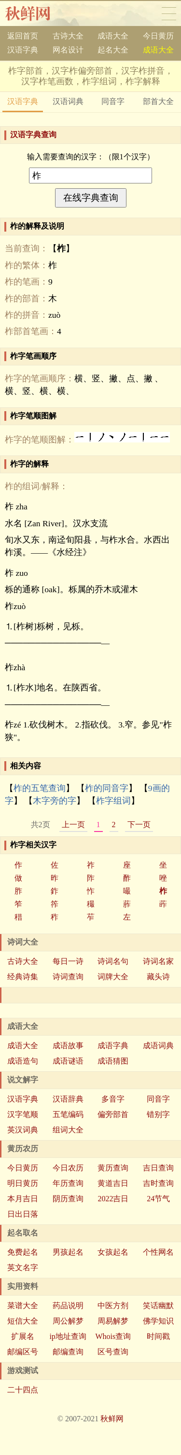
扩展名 (22, 1336)
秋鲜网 (35, 13)
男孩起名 (68, 1252)
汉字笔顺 (22, 1114)
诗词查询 (68, 977)
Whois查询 (113, 1336)
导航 (169, 13)
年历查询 (68, 1183)
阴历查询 (68, 1199)
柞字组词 (113, 800)
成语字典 (112, 1045)
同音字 (113, 101)
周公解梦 (68, 1321)
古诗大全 (68, 36)
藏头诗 (158, 977)
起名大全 (112, 50)
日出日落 (22, 1214)
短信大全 (22, 1321)
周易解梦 (112, 1321)
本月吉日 (22, 1199)
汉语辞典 (68, 1099)
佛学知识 (158, 1321)
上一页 (73, 824)
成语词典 (158, 1045)
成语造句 (22, 1061)
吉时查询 (158, 1183)
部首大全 (158, 101)
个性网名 (158, 1252)
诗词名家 (158, 961)
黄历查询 (112, 1168)
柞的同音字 (106, 788)
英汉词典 (22, 1130)
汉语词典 (68, 101)
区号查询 (112, 1352)
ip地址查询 (67, 1336)
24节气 (158, 1199)
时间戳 (158, 1336)
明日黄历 (22, 1183)
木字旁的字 (54, 800)
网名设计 (68, 50)
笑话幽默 (158, 1305)
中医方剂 (112, 1305)
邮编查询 (68, 1352)
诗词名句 (112, 961)
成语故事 (68, 1045)
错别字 (158, 1114)
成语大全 (112, 36)
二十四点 (22, 1390)
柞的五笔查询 (40, 788)
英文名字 (22, 1267)
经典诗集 (22, 977)
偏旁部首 (112, 1114)
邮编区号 (22, 1352)
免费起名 (22, 1252)
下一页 (139, 824)
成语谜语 (68, 1061)
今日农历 (68, 1168)
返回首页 (22, 36)
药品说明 (68, 1305)
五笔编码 (68, 1114)
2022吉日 (112, 1199)
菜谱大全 (22, 1305)
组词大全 (68, 1130)
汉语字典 (22, 50)
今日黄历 (158, 36)
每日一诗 (68, 961)
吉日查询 (158, 1168)
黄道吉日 (112, 1183)
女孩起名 (112, 1252)
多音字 (113, 1099)
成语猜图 (112, 1061)
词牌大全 (112, 977)
